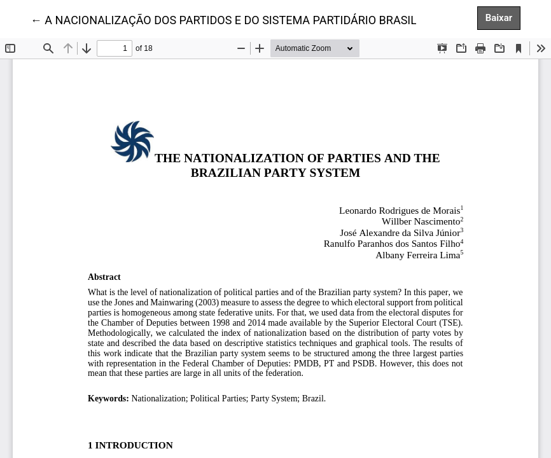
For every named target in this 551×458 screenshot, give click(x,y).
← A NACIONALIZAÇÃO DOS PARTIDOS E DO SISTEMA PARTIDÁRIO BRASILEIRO (236, 19)
